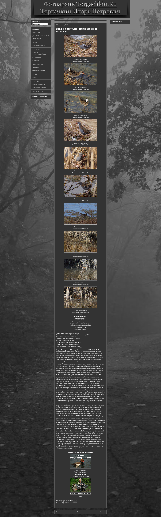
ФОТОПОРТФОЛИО (39, 88)
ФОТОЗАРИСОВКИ (38, 84)
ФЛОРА (34, 77)
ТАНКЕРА (35, 61)
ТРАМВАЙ (35, 67)
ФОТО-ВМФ (36, 81)
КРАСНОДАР (36, 39)
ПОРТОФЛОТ (36, 49)
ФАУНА (34, 74)
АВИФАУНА (36, 32)
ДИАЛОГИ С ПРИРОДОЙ (40, 35)
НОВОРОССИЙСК (38, 46)
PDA (101, 512)
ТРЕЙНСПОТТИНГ (38, 71)
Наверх (58, 512)
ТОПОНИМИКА (37, 64)
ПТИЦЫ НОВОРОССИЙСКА (69, 503)
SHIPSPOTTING (37, 91)
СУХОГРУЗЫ (36, 57)
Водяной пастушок (72, 333)
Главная (79, 512)
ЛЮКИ (34, 42)
